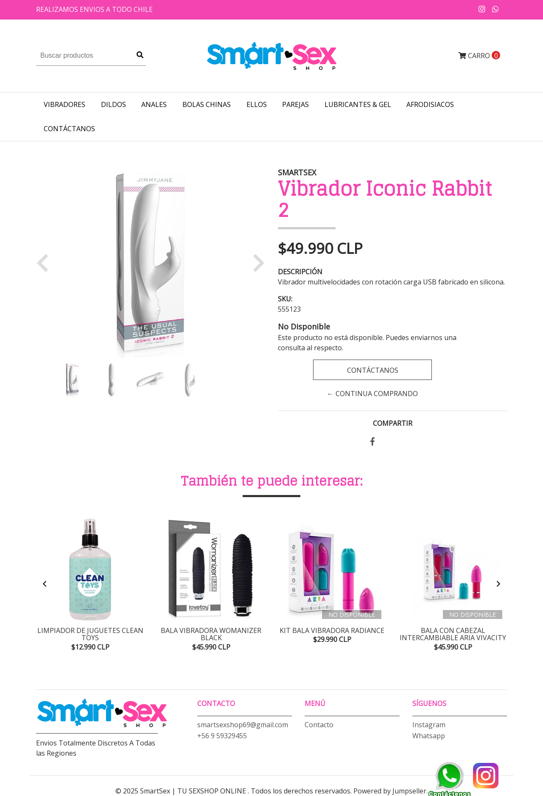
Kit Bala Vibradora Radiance (332, 630)
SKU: (285, 299)
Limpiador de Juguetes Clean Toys (90, 634)
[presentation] (44, 583)
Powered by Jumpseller (389, 791)
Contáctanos (69, 128)
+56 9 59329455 (222, 735)
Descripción (300, 271)
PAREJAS (295, 104)
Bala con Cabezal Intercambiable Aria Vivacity (453, 634)
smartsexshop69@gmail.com (242, 724)
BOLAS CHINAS (206, 104)
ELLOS (256, 104)
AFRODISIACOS (430, 104)
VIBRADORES (64, 104)
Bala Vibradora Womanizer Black (211, 634)
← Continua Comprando (372, 393)
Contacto (319, 724)
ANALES (154, 104)
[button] (45, 262)
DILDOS (113, 104)
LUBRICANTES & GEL (358, 104)
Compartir (392, 423)
